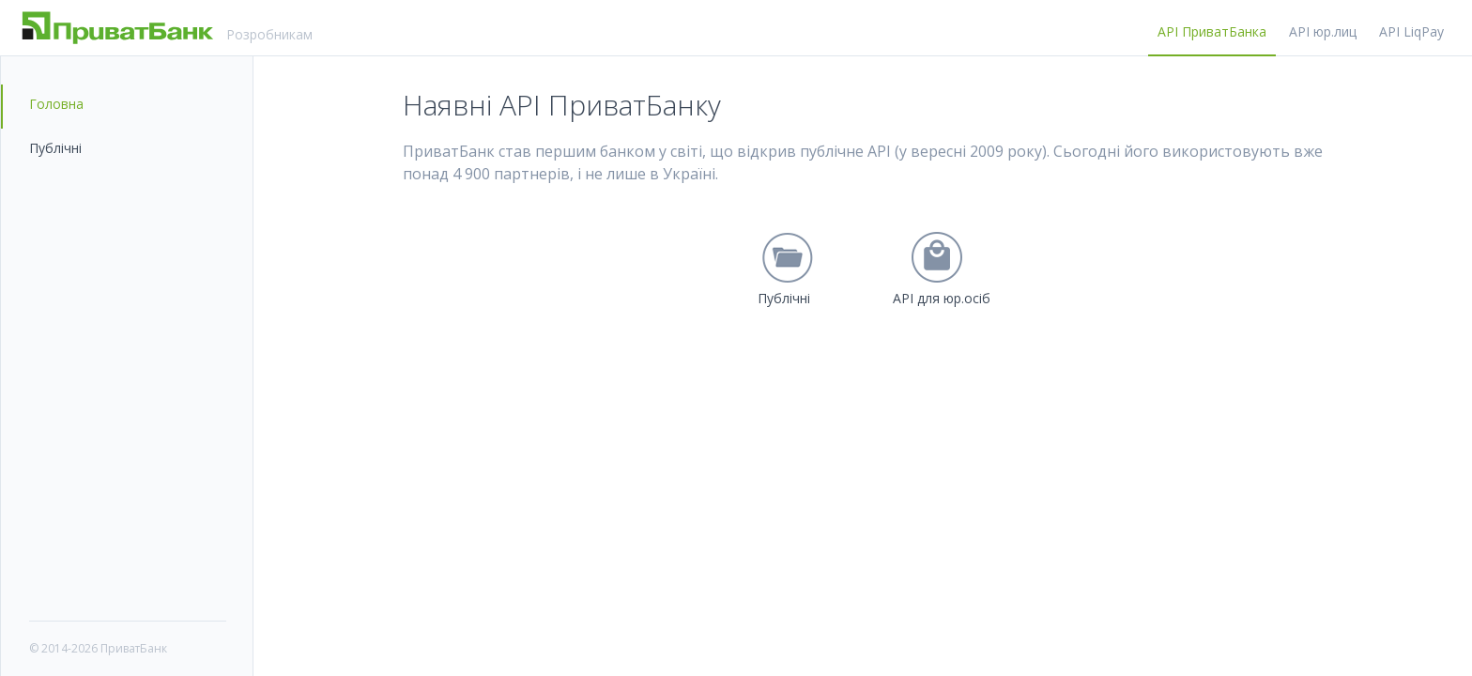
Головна (56, 104)
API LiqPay (1411, 31)
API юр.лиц (1323, 31)
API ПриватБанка (1212, 31)
